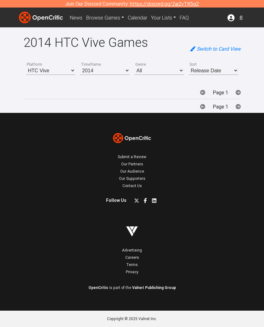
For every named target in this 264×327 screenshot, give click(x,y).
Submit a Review (132, 156)
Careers (132, 257)
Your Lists (161, 17)
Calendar (137, 17)
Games (103, 17)
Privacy (132, 271)
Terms (132, 264)
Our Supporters (132, 178)
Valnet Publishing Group (154, 287)
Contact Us (132, 185)
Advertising (132, 250)
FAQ (184, 17)
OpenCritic (98, 287)
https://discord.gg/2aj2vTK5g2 (164, 4)
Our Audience (132, 171)
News (76, 17)
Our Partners (132, 164)
